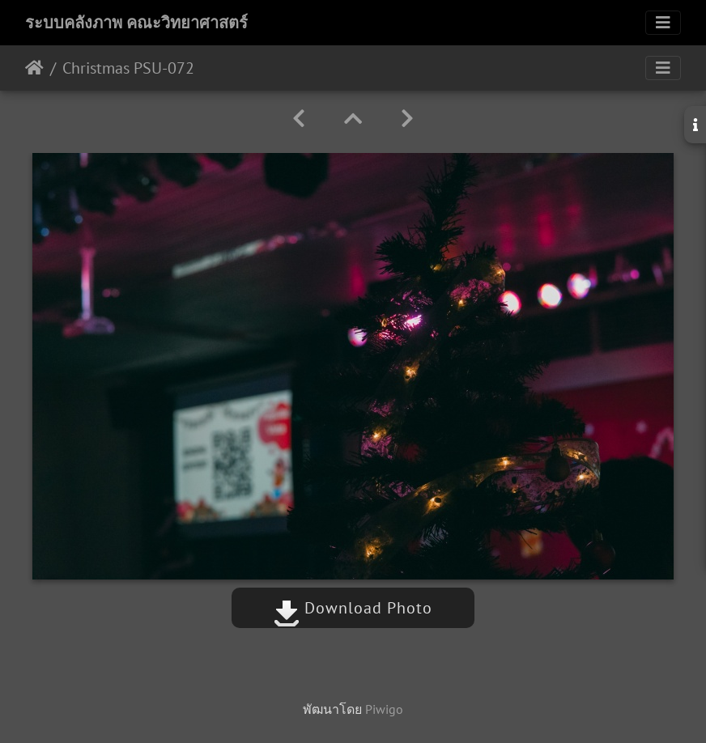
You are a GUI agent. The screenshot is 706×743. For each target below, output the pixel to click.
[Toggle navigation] (663, 23)
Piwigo (384, 709)
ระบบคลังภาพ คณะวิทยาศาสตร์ (136, 22)
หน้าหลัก (34, 68)
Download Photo (353, 607)
